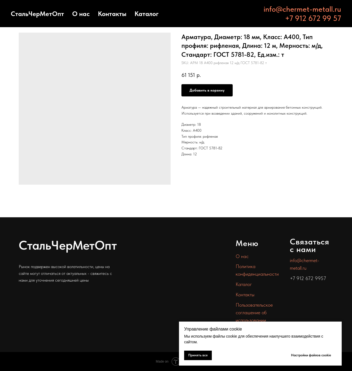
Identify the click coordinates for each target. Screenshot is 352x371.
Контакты (112, 14)
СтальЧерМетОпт (37, 14)
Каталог (147, 14)
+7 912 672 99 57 (313, 18)
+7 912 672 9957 (308, 278)
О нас (81, 14)
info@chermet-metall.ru (302, 9)
